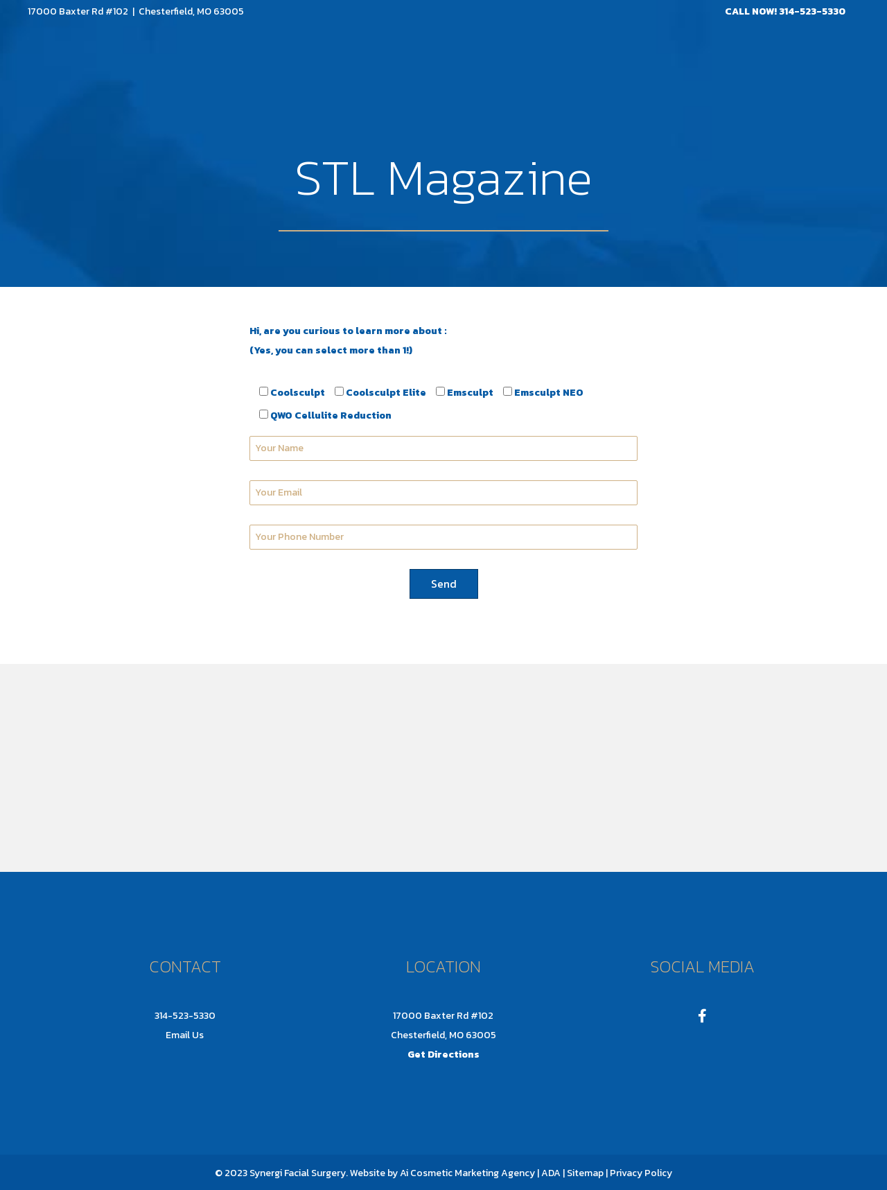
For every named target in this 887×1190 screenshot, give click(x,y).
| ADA (549, 1173)
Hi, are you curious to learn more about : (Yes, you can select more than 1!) (348, 341)
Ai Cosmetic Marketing (449, 1173)
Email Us (185, 1035)
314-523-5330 (812, 11)
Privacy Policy (641, 1173)
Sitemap (584, 1173)
